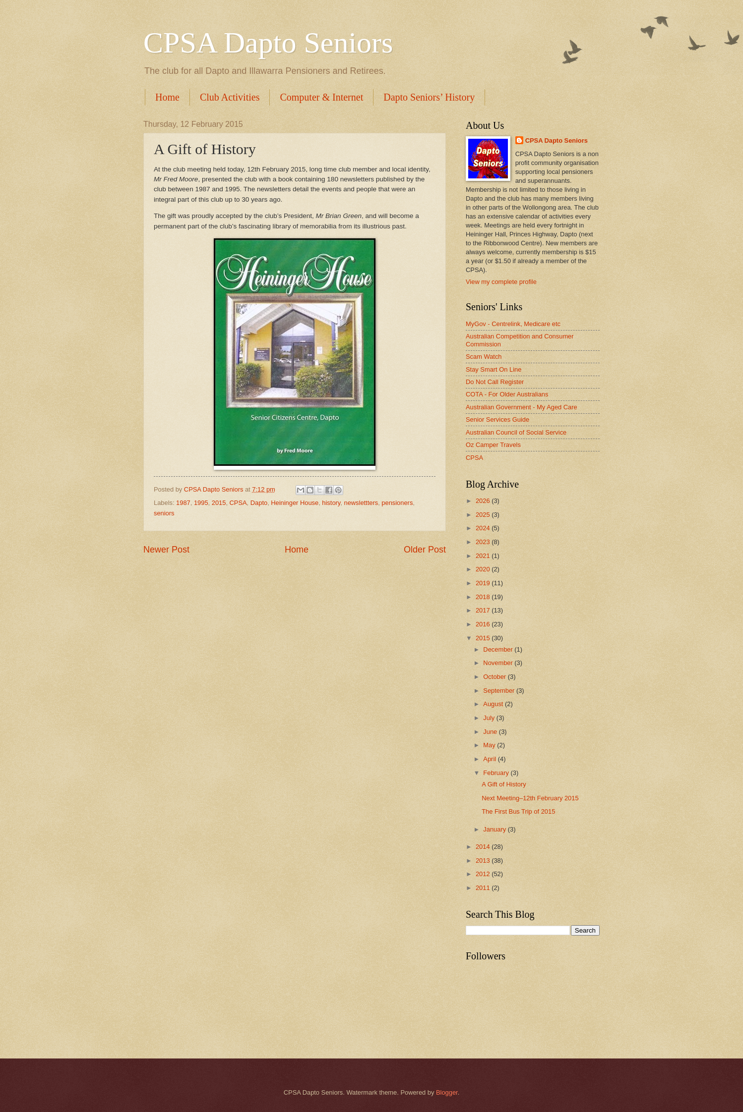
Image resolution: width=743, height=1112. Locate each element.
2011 (484, 887)
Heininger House (294, 502)
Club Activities (230, 97)
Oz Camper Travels (493, 444)
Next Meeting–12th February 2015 (530, 798)
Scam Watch (484, 356)
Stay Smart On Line (493, 369)
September (499, 690)
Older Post (425, 550)
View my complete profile (501, 281)
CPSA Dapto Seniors (268, 42)
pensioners (397, 502)
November (498, 663)
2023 (484, 542)
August (494, 704)
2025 (484, 514)
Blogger (447, 1092)
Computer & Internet (321, 97)
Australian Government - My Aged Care (521, 407)
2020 (484, 569)
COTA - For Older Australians (507, 394)
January (495, 829)
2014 (484, 846)
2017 (484, 610)
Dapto (258, 502)
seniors (164, 513)
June (491, 731)
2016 (484, 624)
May (490, 745)
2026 (484, 500)
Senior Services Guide (497, 419)
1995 (201, 502)
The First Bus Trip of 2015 (518, 811)
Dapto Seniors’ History (429, 97)
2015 (219, 502)
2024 (484, 528)
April (490, 759)
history (331, 502)
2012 (484, 874)
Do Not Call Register (495, 382)
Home (167, 97)
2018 (484, 597)
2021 (484, 555)
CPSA (238, 502)
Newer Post (166, 550)
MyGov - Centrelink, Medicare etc (513, 324)
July (489, 718)
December (498, 649)
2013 (484, 860)
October (495, 676)
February (496, 773)
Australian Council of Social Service (516, 432)
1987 (183, 502)
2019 (484, 583)
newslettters (361, 502)
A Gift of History (504, 784)
